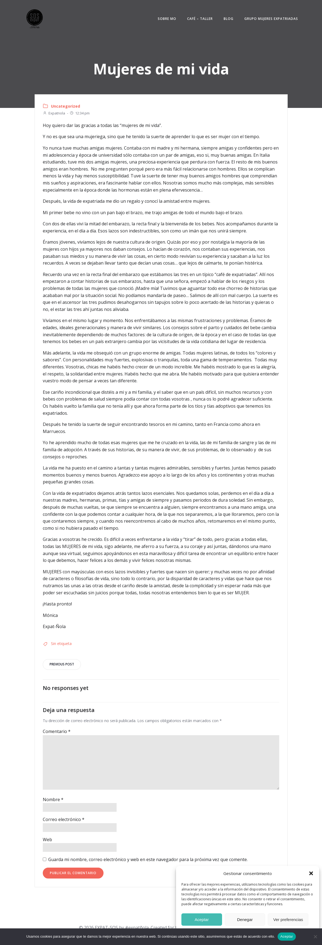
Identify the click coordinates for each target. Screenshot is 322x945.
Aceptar (202, 919)
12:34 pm (79, 113)
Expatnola (54, 113)
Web (47, 841)
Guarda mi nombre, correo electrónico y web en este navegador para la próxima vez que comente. (148, 861)
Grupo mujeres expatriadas (270, 19)
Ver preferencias (288, 919)
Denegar (245, 919)
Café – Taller (199, 19)
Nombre (53, 801)
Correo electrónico (63, 820)
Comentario (57, 732)
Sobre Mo (166, 19)
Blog (228, 19)
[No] (315, 936)
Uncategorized (65, 106)
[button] (311, 873)
